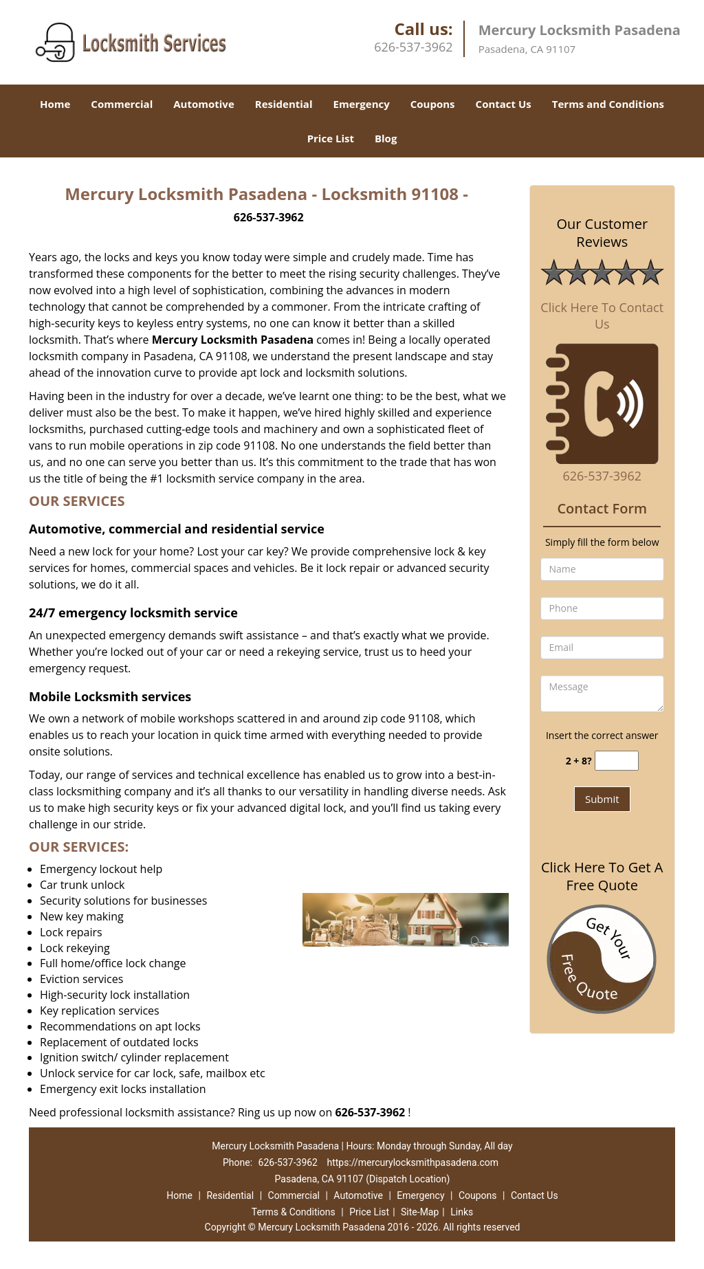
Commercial (122, 104)
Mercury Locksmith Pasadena (233, 339)
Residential (284, 104)
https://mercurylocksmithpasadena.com (412, 1162)
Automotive (203, 104)
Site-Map (420, 1211)
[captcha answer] (617, 761)
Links (461, 1211)
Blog (386, 138)
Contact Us (503, 104)
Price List (330, 138)
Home (55, 104)
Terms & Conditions (294, 1211)
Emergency (361, 104)
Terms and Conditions (608, 104)
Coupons (432, 104)
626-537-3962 (413, 46)
